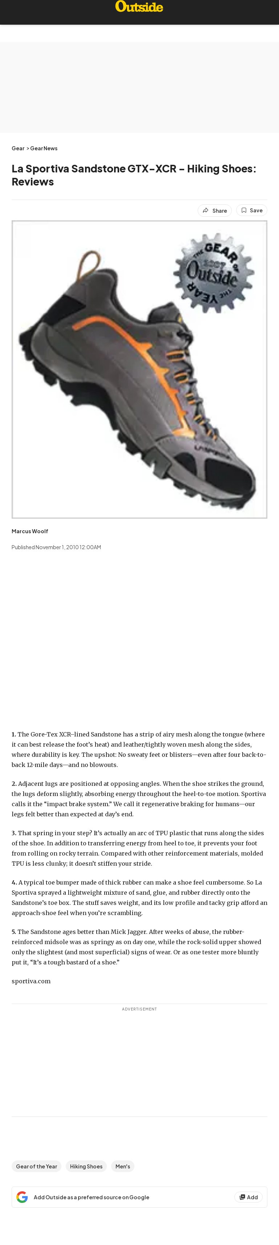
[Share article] (215, 210)
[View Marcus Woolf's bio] (30, 531)
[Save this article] (251, 210)
